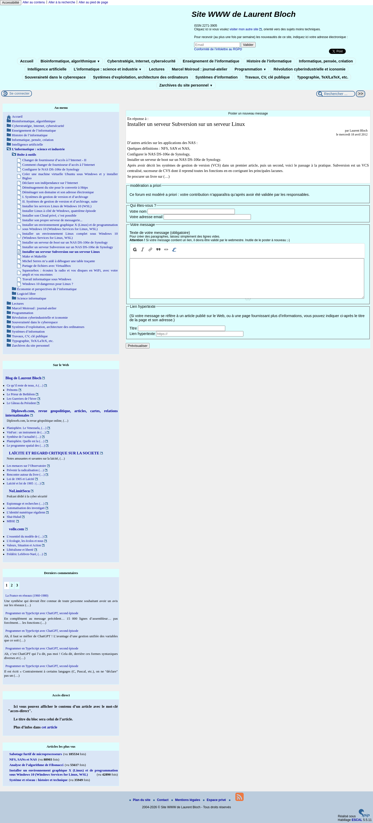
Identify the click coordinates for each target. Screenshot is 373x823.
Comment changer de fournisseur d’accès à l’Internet (58, 165)
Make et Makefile (34, 256)
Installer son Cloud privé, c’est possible (49, 215)
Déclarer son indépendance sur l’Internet (50, 183)
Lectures (157, 69)
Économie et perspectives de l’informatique (47, 289)
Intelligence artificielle (46, 69)
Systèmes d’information (216, 77)
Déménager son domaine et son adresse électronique (58, 192)
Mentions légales (186, 800)
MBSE (11, 521)
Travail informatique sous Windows (46, 279)
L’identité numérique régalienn (26, 512)
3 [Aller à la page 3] (17, 585)
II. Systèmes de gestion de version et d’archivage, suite (59, 201)
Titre (133, 336)
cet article (49, 727)
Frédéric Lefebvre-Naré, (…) (25, 554)
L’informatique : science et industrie (108, 69)
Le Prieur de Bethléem (21, 394)
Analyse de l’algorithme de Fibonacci (36, 765)
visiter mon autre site (244, 29)
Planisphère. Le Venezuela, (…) (26, 428)
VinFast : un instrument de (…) (26, 432)
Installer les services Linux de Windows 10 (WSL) (57, 206)
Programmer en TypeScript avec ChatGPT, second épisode (41, 613)
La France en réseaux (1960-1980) (26, 595)
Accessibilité (10, 2)
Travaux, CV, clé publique (267, 77)
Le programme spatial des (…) (26, 445)
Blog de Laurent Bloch (23, 378)
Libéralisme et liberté (20, 550)
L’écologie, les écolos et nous (25, 541)
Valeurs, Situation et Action (24, 545)
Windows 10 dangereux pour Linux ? (47, 284)
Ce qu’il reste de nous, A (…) (25, 385)
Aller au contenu (34, 2)
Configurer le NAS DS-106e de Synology (50, 169)
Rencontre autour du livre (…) (26, 474)
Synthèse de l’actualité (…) (24, 437)
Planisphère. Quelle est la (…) (25, 441)
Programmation (250, 69)
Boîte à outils (26, 154)
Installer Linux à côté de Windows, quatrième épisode (59, 211)
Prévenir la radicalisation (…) (25, 470)
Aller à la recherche (61, 2)
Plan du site (140, 800)
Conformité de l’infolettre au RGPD (218, 49)
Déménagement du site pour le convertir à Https (55, 187)
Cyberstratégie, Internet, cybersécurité (141, 61)
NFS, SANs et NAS (23, 759)
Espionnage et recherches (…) (25, 503)
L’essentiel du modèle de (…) (25, 536)
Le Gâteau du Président (21, 403)
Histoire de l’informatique (269, 61)
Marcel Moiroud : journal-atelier (199, 69)
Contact (161, 800)
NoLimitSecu (19, 491)
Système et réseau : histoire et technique (38, 780)
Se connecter (19, 93)
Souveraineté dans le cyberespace (55, 77)
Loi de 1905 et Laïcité (20, 479)
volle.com (16, 529)
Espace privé (215, 800)
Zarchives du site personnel (186, 85)
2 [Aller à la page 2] (11, 585)
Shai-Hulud (14, 517)
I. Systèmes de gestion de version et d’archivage (55, 197)
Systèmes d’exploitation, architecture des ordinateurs (140, 77)
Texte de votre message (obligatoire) (160, 233)
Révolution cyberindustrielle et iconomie (309, 69)
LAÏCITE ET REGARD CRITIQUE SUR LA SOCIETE (53, 453)
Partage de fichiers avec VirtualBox (46, 266)
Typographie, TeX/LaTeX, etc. (322, 77)
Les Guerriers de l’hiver (22, 398)
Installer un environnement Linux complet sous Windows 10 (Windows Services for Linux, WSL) (70, 236)
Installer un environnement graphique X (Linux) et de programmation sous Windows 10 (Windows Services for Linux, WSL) (70, 227)
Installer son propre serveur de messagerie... (52, 220)
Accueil (26, 61)
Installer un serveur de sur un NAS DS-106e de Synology (65, 242)
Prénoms (12, 390)
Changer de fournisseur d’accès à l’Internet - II (54, 160)
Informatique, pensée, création (326, 61)
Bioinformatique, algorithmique (70, 61)
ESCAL (357, 820)
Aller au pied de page (93, 2)
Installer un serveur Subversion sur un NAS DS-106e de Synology (67, 247)
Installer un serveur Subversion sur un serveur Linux (61, 252)
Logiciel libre (26, 294)
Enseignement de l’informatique (211, 61)
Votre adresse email (146, 217)
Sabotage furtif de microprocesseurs (35, 754)
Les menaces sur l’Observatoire (26, 466)
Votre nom (138, 211)
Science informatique (31, 298)
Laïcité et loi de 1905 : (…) (24, 483)
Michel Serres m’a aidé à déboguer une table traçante (58, 261)
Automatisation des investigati (26, 508)
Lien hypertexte (142, 341)
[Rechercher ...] (335, 94)
